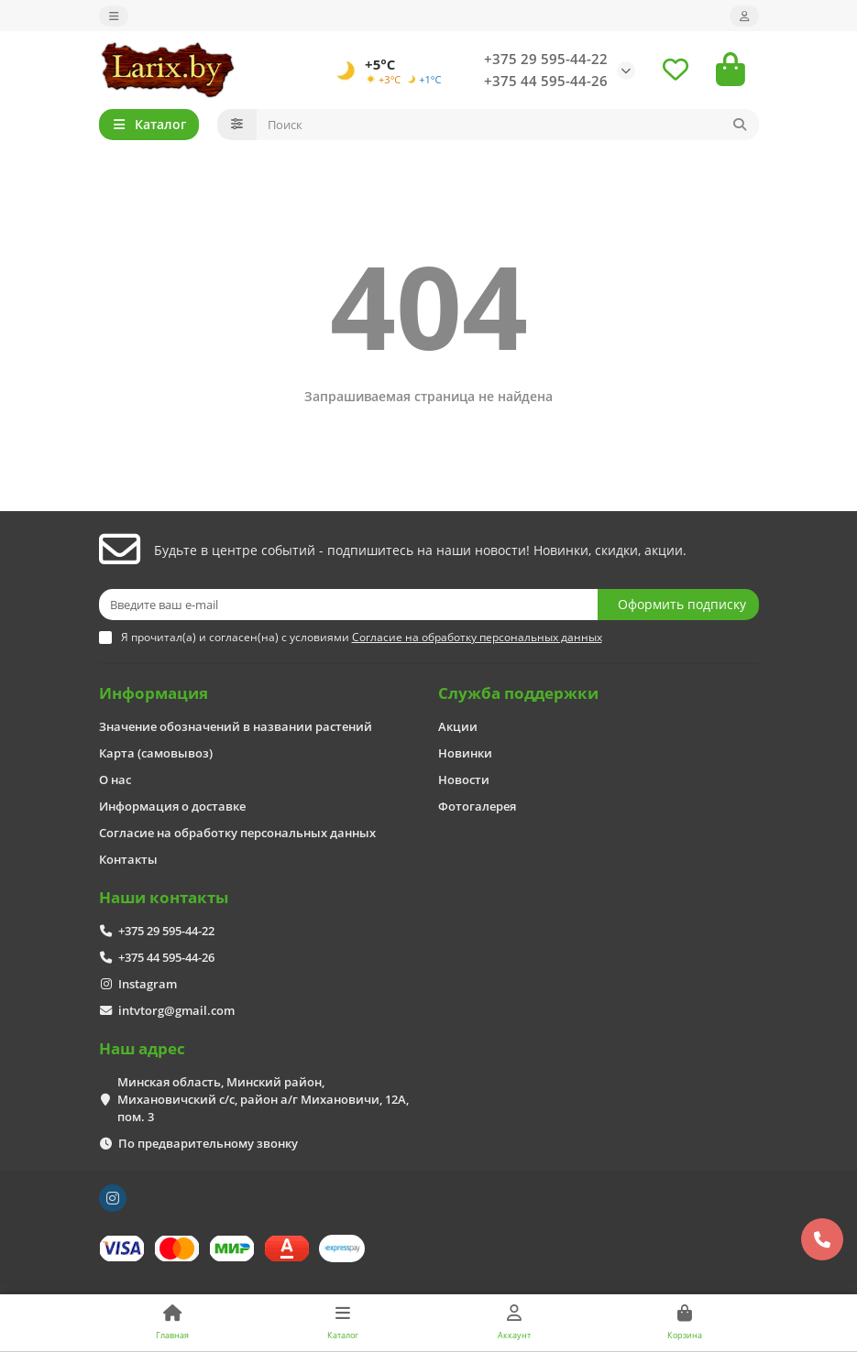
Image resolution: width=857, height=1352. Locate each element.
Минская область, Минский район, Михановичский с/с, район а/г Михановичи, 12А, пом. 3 (263, 1099)
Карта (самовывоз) (156, 753)
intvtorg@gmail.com (176, 1010)
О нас (115, 779)
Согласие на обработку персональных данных (237, 832)
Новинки (465, 753)
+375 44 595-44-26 (546, 81)
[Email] (348, 604)
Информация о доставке (172, 806)
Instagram (147, 984)
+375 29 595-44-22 (546, 59)
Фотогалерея (477, 806)
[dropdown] (113, 16)
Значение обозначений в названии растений (235, 726)
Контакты (128, 859)
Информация (153, 692)
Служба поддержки (518, 692)
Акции (458, 726)
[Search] (508, 124)
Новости (463, 779)
